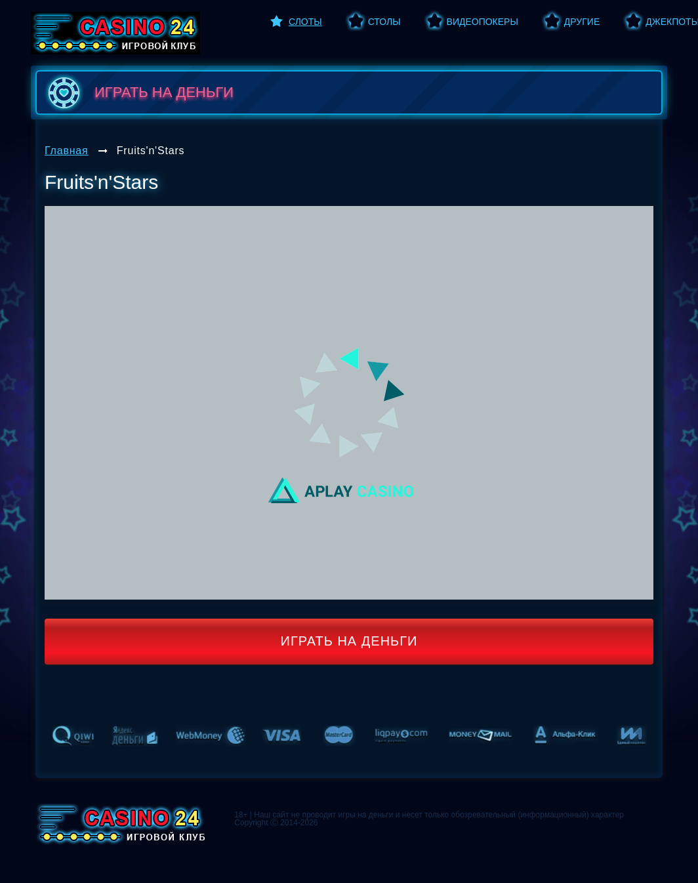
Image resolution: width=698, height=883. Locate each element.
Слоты (305, 21)
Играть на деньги (349, 641)
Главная (67, 150)
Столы (384, 21)
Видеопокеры (482, 21)
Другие (582, 21)
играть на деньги (138, 92)
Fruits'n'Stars (151, 150)
